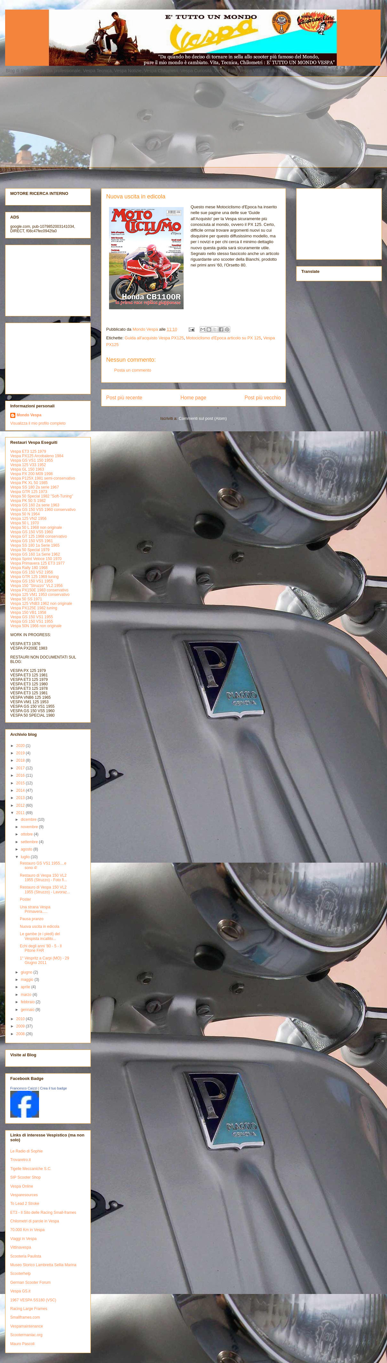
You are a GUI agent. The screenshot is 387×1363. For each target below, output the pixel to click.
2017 (21, 768)
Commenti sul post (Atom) (203, 418)
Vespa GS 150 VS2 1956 (31, 572)
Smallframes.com (25, 1317)
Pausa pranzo (31, 919)
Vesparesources (24, 1195)
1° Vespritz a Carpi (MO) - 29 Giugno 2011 (44, 960)
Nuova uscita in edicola (39, 926)
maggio (28, 979)
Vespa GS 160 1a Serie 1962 (35, 554)
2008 (21, 1034)
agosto (27, 849)
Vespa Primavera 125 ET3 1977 (37, 563)
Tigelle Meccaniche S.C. (30, 1169)
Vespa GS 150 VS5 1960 (31, 532)
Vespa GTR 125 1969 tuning (34, 576)
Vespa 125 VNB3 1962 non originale (41, 603)
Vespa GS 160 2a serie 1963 (34, 505)
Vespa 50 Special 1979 (30, 550)
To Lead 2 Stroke (24, 1203)
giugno (27, 972)
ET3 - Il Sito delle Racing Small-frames (43, 1212)
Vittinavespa (20, 1247)
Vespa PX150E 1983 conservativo (39, 590)
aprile (26, 987)
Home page (193, 397)
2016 (21, 775)
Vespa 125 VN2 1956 (28, 518)
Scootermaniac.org (26, 1335)
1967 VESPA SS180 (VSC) (33, 1300)
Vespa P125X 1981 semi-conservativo (42, 478)
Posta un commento (132, 370)
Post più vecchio (262, 397)
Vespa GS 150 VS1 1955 (31, 581)
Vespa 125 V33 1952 (28, 465)
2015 (21, 783)
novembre (30, 827)
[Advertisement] (119, 121)
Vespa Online (21, 1186)
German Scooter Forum (30, 1282)
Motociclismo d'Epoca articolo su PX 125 (223, 337)
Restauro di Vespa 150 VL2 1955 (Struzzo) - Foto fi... (43, 877)
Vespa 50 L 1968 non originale (36, 527)
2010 (21, 1019)
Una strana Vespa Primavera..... (35, 909)
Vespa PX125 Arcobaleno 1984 (36, 456)
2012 (21, 805)
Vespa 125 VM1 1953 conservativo (39, 594)
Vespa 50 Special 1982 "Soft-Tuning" (41, 496)
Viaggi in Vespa (23, 1238)
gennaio (28, 1009)
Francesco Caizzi (23, 1088)
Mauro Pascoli (22, 1344)
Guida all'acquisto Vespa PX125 (154, 337)
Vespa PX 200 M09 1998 (31, 474)
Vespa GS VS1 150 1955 (31, 460)
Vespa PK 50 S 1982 (28, 500)
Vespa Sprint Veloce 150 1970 (36, 559)
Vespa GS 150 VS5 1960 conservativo (42, 509)
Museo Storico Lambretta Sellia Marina (43, 1265)
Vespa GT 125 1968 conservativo (38, 536)
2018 (21, 760)
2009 (21, 1026)
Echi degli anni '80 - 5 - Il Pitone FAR (41, 948)
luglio (26, 857)
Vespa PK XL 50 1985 (29, 483)
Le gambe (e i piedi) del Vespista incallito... (40, 936)
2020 (21, 745)
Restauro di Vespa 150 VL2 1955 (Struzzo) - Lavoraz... (45, 889)
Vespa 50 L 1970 (24, 523)
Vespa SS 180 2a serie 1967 (34, 487)
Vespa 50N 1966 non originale (36, 626)
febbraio (28, 1002)
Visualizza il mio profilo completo (38, 423)
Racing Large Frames (28, 1308)
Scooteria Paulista (25, 1256)
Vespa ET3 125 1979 (28, 451)
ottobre (27, 834)
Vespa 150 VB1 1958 (28, 612)
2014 (21, 790)
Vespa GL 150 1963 (27, 469)
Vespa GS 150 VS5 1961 (31, 541)
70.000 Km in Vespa (27, 1230)
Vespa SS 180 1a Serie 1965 (34, 545)
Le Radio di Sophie (26, 1151)
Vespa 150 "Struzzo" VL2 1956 (36, 585)
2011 (21, 813)
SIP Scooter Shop (25, 1177)
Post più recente (124, 397)
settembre (30, 842)
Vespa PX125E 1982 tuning (33, 608)
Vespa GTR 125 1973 (28, 491)
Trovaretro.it (20, 1160)
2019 (21, 753)
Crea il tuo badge (53, 1088)
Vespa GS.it (20, 1291)
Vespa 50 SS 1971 (26, 599)
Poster (25, 899)
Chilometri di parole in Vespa (34, 1221)
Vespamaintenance (26, 1326)
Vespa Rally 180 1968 (29, 568)
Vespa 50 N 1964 (25, 514)
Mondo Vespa (29, 415)
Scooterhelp (20, 1273)
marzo (27, 994)
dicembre (29, 819)
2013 (21, 798)
